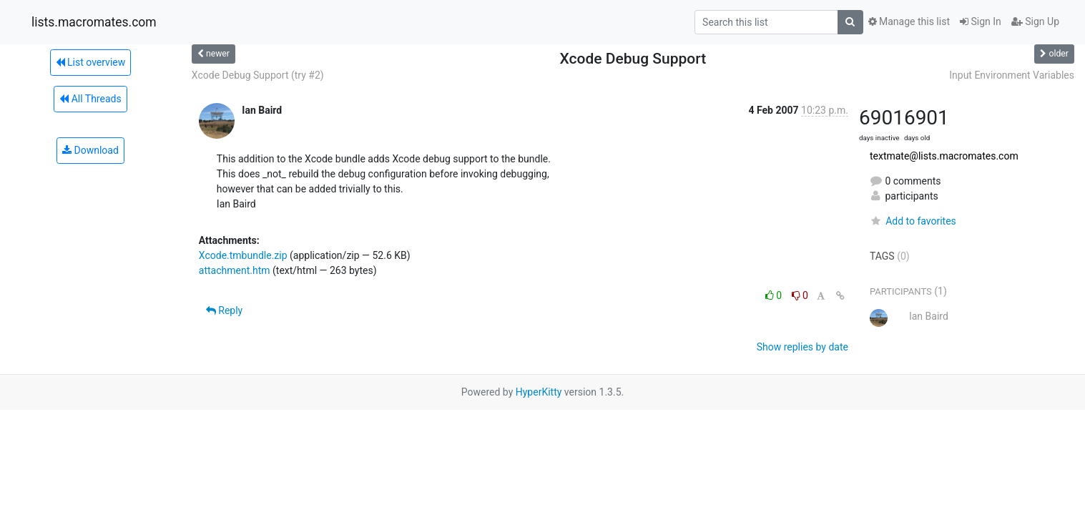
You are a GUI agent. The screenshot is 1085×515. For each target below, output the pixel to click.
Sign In (980, 21)
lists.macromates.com (94, 22)
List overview (91, 62)
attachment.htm (234, 270)
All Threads (90, 98)
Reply (224, 310)
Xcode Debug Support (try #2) (258, 75)
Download (90, 150)
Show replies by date (802, 347)
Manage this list (909, 21)
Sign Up (1035, 21)
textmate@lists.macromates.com (944, 156)
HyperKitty (539, 392)
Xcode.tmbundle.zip (243, 255)
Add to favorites (913, 221)
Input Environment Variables (1011, 75)
